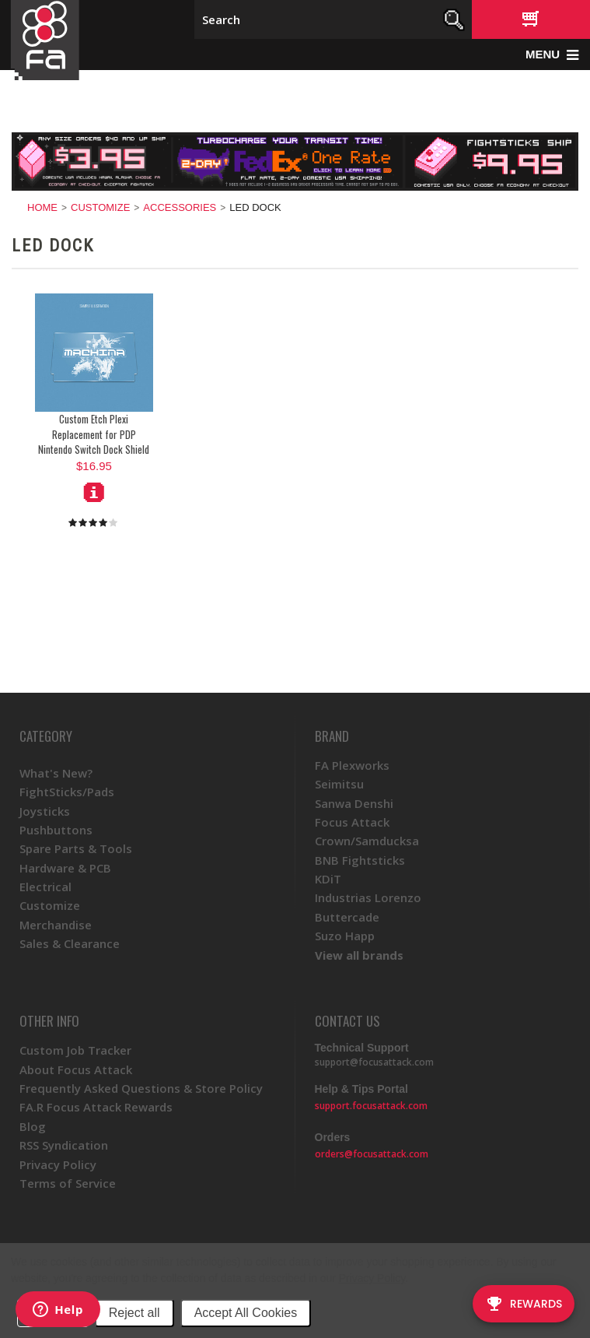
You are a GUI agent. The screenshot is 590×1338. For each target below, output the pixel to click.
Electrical (45, 886)
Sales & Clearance (69, 943)
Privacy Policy (372, 1278)
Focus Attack (352, 822)
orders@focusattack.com (371, 1154)
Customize (100, 207)
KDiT (328, 879)
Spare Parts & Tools (75, 848)
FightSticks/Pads (66, 791)
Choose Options (94, 492)
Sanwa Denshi (354, 803)
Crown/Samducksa (367, 840)
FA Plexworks (352, 765)
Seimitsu (339, 784)
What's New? (56, 773)
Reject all (134, 1312)
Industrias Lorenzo (368, 897)
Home (42, 207)
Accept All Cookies (246, 1312)
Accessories (179, 207)
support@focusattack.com (374, 1062)
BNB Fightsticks (360, 860)
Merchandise (55, 924)
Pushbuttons (56, 830)
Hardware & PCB (65, 868)
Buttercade (347, 917)
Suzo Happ (345, 935)
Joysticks (44, 811)
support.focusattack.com (371, 1105)
